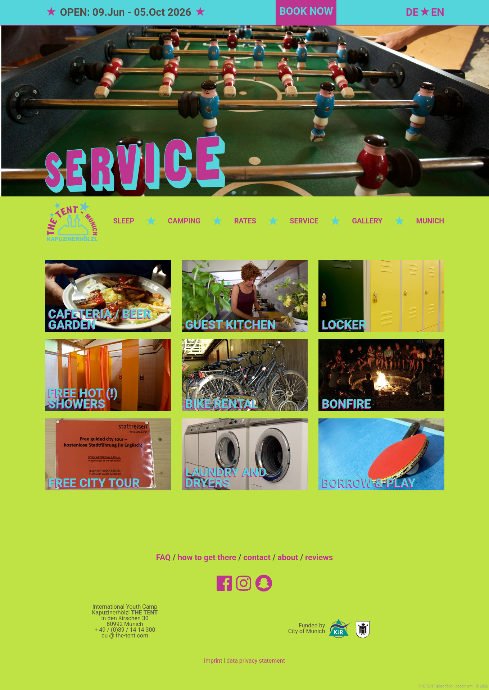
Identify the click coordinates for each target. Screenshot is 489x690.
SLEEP (124, 221)
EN (437, 12)
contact (257, 557)
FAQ (163, 557)
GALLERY (367, 221)
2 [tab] (244, 192)
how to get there (207, 557)
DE (412, 12)
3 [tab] (255, 192)
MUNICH (430, 221)
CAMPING (184, 221)
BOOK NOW (306, 11)
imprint (213, 660)
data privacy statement (255, 660)
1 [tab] (233, 192)
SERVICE (304, 221)
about (287, 557)
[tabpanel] (244, 110)
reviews (319, 557)
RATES (245, 221)
